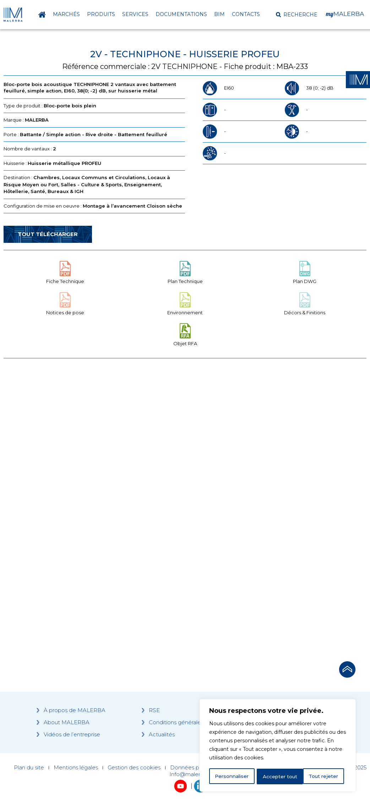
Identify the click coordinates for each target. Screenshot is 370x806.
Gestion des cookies (134, 767)
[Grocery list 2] (270, 493)
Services (135, 14)
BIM (219, 14)
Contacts (246, 14)
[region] (278, 746)
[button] (296, 15)
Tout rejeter (278, 776)
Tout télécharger (48, 234)
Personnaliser (232, 776)
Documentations (181, 14)
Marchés (66, 14)
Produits (101, 14)
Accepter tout (323, 776)
